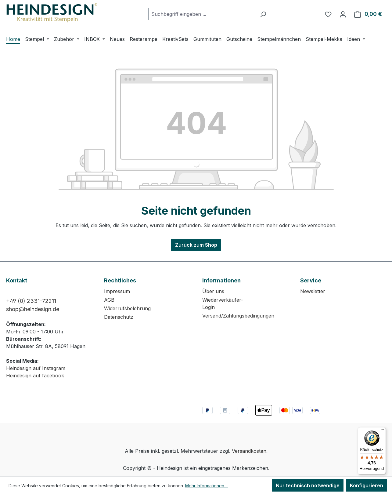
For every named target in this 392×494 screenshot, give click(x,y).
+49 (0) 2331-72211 (31, 301)
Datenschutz (118, 317)
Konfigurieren (366, 485)
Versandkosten (249, 451)
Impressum (117, 291)
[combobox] (202, 14)
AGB (109, 300)
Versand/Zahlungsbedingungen (238, 316)
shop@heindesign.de (32, 309)
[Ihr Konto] (343, 14)
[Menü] (382, 430)
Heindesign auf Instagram (35, 368)
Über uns (213, 291)
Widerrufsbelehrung (127, 308)
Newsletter (312, 291)
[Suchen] (263, 14)
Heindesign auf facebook (35, 375)
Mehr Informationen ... (206, 485)
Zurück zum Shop (196, 245)
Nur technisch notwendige (308, 485)
